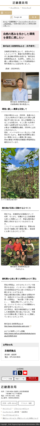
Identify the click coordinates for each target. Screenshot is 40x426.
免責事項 (25, 412)
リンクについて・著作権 (11, 412)
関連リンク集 (20, 379)
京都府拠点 (13, 21)
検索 (34, 17)
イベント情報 (7, 379)
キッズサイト (14, 8)
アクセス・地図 (26, 403)
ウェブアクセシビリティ (11, 415)
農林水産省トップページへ (32, 378)
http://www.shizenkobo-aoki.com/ (16, 326)
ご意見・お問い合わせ (9, 403)
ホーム (5, 21)
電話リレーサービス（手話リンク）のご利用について (20, 418)
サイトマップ (26, 8)
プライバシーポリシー (21, 408)
